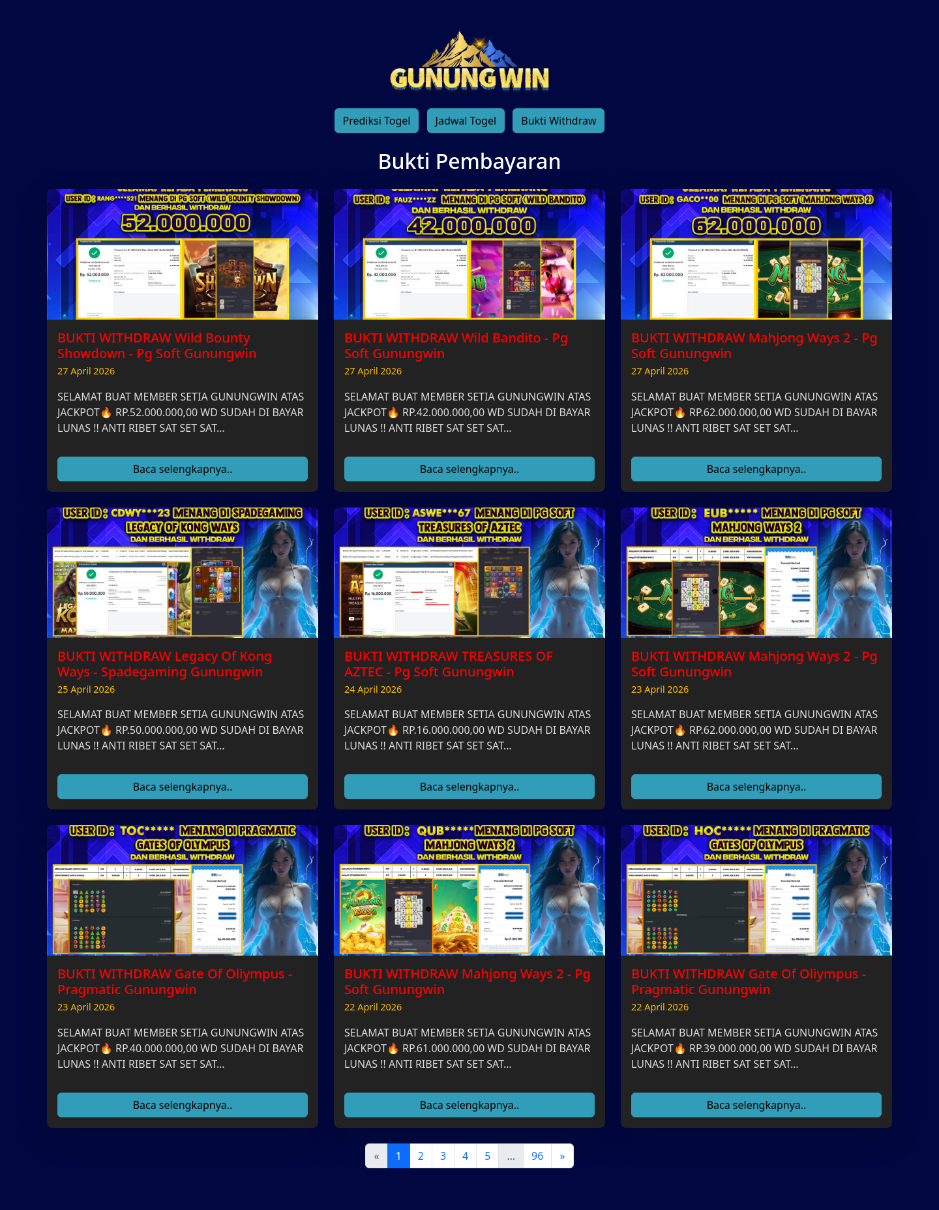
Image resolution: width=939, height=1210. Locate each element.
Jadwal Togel (466, 120)
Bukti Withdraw (558, 120)
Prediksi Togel (377, 120)
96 (537, 1156)
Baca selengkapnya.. (183, 469)
